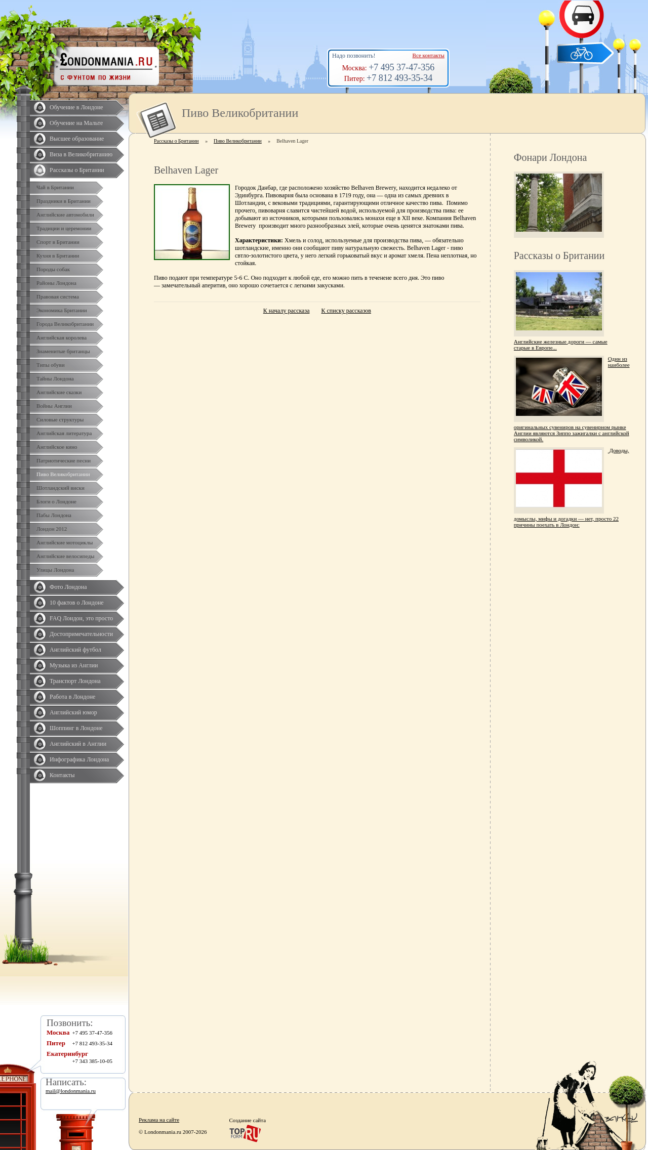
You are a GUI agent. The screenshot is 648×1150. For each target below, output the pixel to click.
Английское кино (56, 447)
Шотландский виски (60, 488)
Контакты (62, 775)
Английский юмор (73, 712)
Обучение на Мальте (76, 122)
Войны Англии (54, 406)
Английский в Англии (78, 743)
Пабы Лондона (53, 515)
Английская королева (61, 337)
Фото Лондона (68, 586)
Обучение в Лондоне (76, 107)
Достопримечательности (81, 633)
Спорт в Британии (57, 242)
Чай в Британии (55, 187)
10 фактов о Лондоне (77, 602)
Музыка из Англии (74, 665)
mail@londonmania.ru (71, 1091)
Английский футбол (75, 649)
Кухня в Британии (57, 255)
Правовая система (57, 296)
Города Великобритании (65, 324)
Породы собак (53, 269)
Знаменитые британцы (63, 351)
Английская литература (64, 433)
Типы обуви (50, 365)
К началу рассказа (286, 310)
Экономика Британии (61, 310)
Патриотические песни (63, 460)
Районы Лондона (56, 283)
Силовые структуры (60, 419)
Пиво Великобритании (63, 474)
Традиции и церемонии (64, 228)
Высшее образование (77, 138)
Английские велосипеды (65, 556)
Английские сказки (59, 392)
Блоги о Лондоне (56, 501)
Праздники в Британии (63, 201)
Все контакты (428, 55)
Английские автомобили (65, 214)
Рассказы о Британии (77, 170)
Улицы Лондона (55, 570)
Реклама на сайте (159, 1120)
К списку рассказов (346, 310)
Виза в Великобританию (81, 154)
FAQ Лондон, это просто (81, 618)
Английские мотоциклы (64, 542)
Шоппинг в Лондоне (76, 728)
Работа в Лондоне (72, 696)
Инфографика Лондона (79, 759)
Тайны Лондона (55, 378)
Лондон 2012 (51, 529)
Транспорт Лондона (75, 681)
